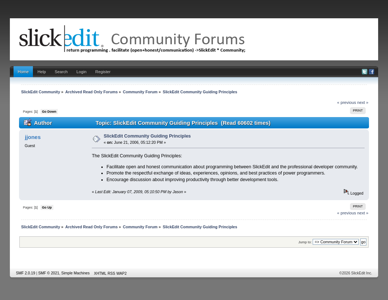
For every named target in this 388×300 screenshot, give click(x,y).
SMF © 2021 (48, 273)
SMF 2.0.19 (25, 273)
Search (61, 72)
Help (41, 72)
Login (81, 72)
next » (363, 102)
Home (23, 72)
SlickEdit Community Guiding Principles (147, 136)
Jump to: (305, 242)
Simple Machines (75, 273)
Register (103, 72)
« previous (346, 102)
